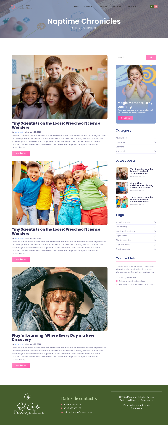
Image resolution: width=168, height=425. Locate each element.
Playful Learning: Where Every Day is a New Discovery (53, 338)
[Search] (131, 57)
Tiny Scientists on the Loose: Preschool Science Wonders (56, 125)
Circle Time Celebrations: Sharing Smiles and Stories (141, 185)
